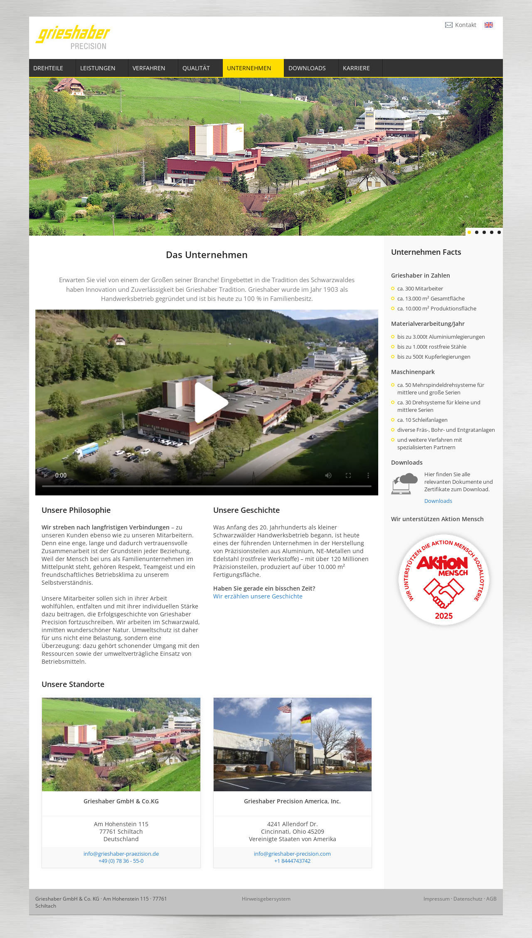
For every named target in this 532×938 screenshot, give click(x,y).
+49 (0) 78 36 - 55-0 (121, 860)
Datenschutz (468, 898)
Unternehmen (249, 68)
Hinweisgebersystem (266, 898)
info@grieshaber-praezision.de (121, 853)
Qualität (196, 68)
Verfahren (149, 68)
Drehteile (48, 68)
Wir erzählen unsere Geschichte (258, 596)
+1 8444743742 (292, 860)
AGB (491, 898)
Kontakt (465, 25)
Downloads (307, 68)
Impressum (437, 898)
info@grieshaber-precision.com (292, 853)
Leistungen (98, 68)
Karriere (356, 68)
